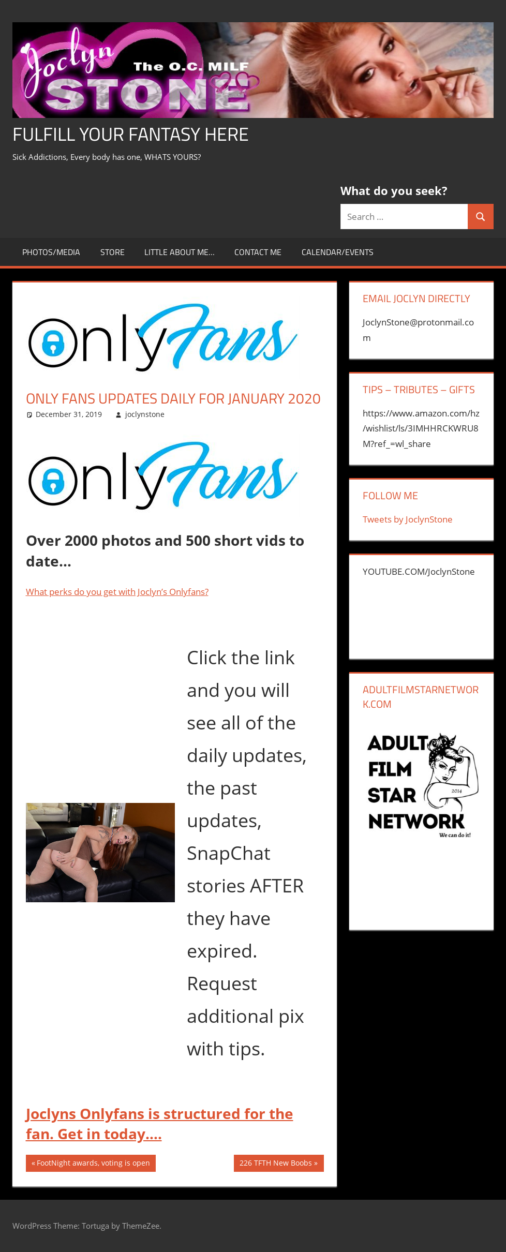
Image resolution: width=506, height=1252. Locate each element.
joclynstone (145, 414)
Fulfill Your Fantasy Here (130, 134)
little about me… (179, 252)
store (112, 252)
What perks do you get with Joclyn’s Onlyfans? (117, 592)
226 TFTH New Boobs (275, 1164)
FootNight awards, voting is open (93, 1164)
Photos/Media (51, 252)
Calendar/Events (338, 252)
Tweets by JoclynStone (408, 519)
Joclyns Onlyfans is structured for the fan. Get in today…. (159, 1123)
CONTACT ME (257, 252)
